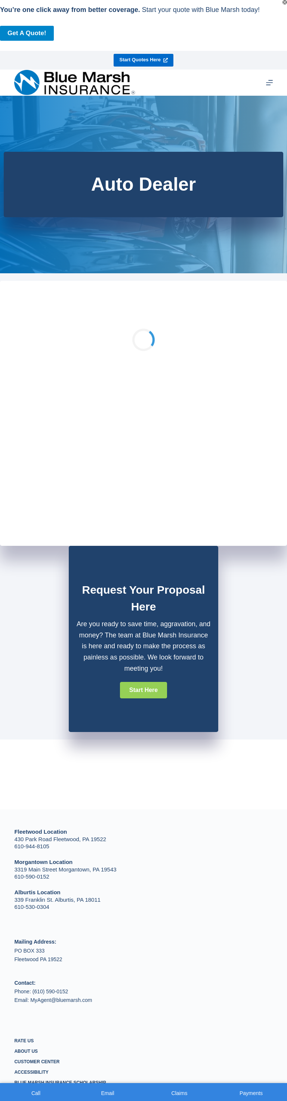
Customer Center (36, 1061)
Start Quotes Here (143, 59)
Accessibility (31, 1072)
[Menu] (269, 82)
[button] (143, 690)
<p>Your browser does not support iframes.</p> (143, 411)
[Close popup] (285, 2)
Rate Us (24, 1040)
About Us (26, 1051)
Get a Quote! (26, 33)
